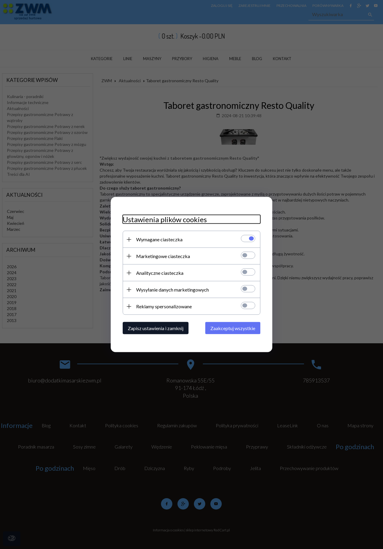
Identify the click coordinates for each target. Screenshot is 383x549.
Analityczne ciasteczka (159, 273)
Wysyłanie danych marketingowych (172, 289)
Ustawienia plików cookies (165, 219)
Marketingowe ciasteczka (163, 256)
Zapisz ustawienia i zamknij (155, 328)
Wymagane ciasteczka (159, 239)
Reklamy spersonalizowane (164, 306)
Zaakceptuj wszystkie (232, 328)
